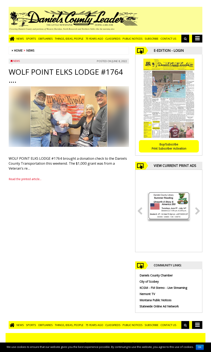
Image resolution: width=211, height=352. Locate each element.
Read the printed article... (25, 179)
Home (18, 50)
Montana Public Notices (155, 300)
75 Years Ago (94, 38)
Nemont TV (147, 294)
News (20, 38)
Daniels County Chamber (156, 275)
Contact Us (168, 38)
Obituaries (45, 38)
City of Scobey (149, 281)
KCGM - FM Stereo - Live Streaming (163, 288)
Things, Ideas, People (69, 38)
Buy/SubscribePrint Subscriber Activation (168, 146)
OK (200, 347)
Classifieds (113, 38)
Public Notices (133, 38)
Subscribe (151, 38)
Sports (31, 38)
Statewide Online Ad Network (159, 306)
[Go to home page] (12, 39)
